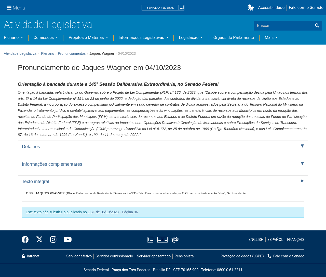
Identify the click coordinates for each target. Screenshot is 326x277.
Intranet (30, 256)
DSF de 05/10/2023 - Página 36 (113, 212)
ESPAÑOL (275, 240)
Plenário (12, 37)
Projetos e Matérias (87, 37)
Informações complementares (52, 164)
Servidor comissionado (114, 256)
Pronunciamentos (72, 53)
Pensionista (184, 256)
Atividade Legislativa (48, 25)
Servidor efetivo (79, 256)
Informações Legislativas (142, 37)
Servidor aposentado (154, 256)
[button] (252, 7)
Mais (270, 37)
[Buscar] (317, 25)
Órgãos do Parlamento (233, 37)
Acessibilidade (271, 7)
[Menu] (16, 8)
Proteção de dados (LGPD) (242, 256)
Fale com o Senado (306, 7)
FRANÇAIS (295, 240)
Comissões (44, 37)
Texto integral (35, 181)
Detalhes (31, 146)
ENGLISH (256, 240)
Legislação (189, 37)
